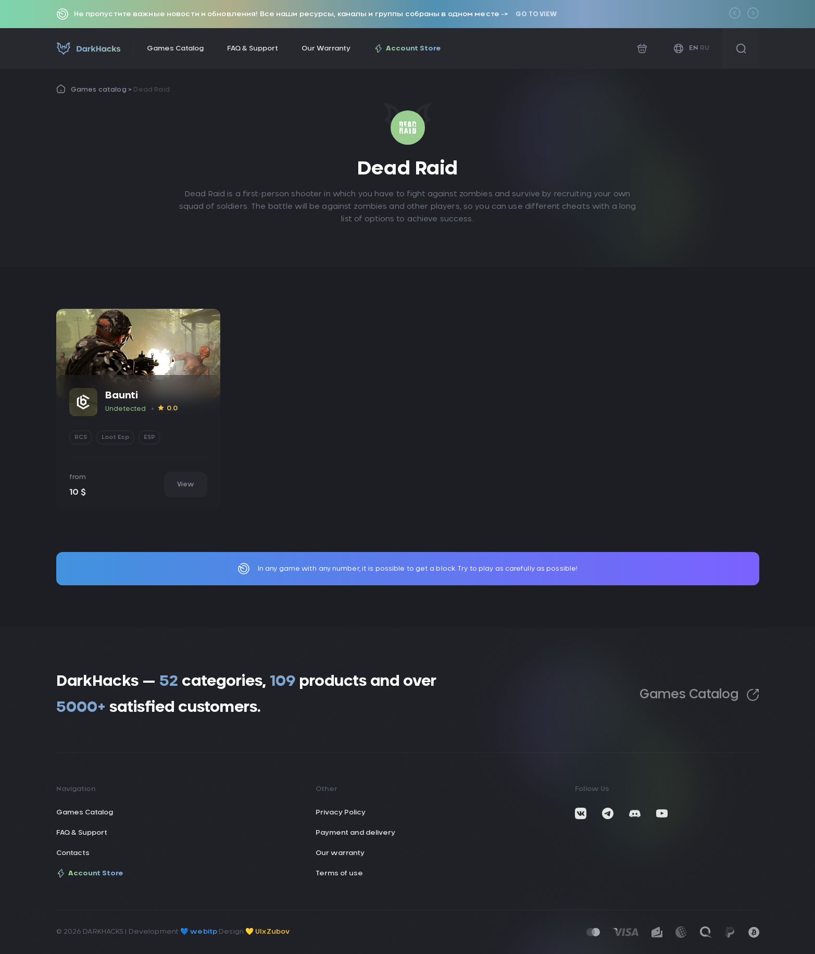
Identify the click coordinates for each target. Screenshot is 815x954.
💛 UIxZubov (267, 931)
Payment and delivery (355, 833)
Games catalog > (102, 89)
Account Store (407, 48)
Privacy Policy (341, 812)
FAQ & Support (252, 48)
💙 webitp (198, 931)
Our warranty (340, 853)
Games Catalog (175, 48)
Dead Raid (151, 89)
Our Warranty (326, 48)
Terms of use (339, 873)
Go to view (536, 14)
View (185, 484)
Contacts (73, 853)
